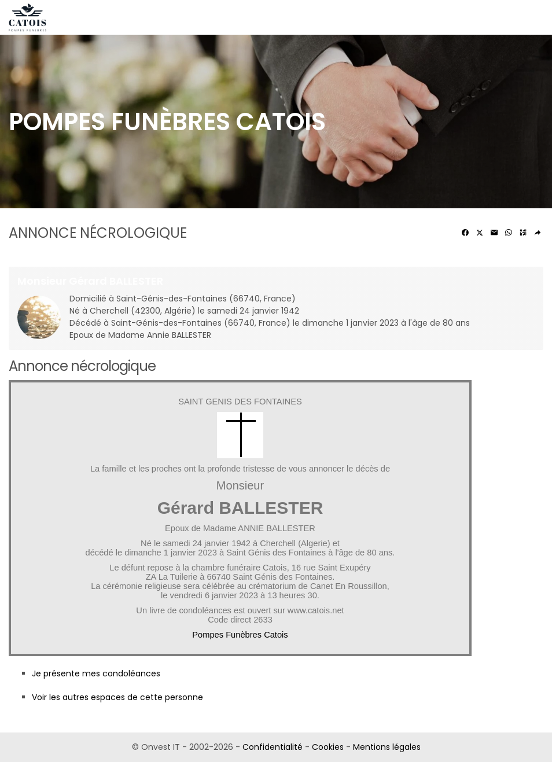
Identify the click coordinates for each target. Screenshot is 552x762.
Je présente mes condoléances (96, 673)
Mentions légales (387, 747)
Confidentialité (272, 747)
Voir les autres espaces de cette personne (117, 697)
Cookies (328, 747)
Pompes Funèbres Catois (240, 634)
